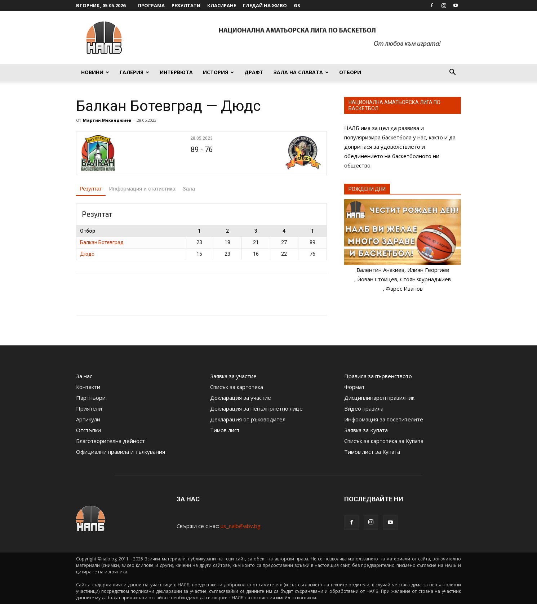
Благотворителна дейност (110, 440)
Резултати (186, 5)
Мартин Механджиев (107, 120)
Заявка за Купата (366, 430)
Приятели (89, 408)
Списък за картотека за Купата (383, 440)
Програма (151, 5)
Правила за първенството (378, 376)
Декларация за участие (240, 397)
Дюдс (87, 254)
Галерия (134, 72)
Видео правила (363, 408)
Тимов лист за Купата (372, 451)
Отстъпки (88, 430)
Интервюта (176, 72)
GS (297, 5)
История (218, 72)
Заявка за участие (233, 376)
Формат (354, 386)
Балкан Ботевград (102, 242)
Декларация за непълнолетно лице (256, 408)
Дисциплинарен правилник (379, 397)
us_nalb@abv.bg (241, 525)
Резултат (91, 188)
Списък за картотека (236, 386)
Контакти (88, 386)
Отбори (350, 72)
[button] (452, 72)
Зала (189, 188)
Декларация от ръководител (247, 419)
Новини (95, 72)
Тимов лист (225, 430)
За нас (84, 376)
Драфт (253, 72)
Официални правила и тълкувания (120, 451)
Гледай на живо (265, 5)
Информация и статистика (142, 188)
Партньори (91, 397)
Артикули (88, 419)
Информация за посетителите (383, 419)
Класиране (221, 5)
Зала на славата (301, 72)
